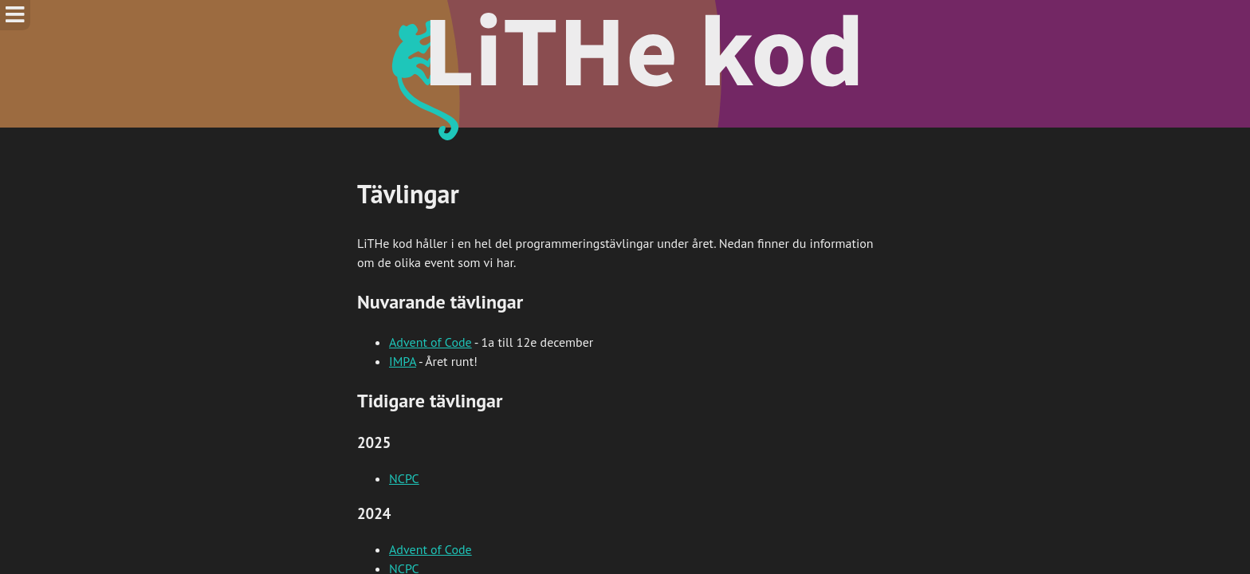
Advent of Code (430, 342)
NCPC (404, 478)
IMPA (402, 361)
